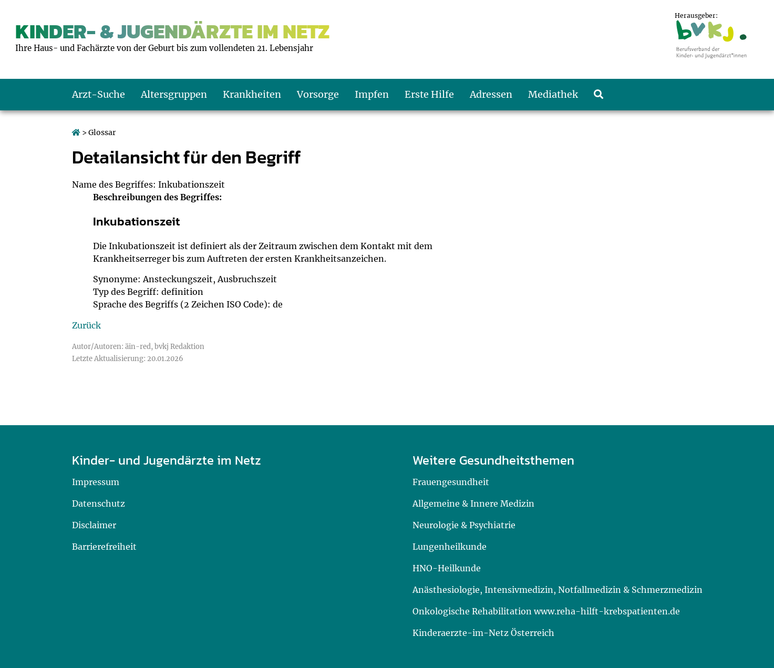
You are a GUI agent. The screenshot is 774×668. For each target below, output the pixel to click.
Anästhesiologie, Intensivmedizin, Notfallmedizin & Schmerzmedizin (557, 589)
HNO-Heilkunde (446, 568)
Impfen (372, 94)
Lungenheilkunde (449, 546)
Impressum (95, 482)
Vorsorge (318, 94)
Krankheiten (252, 94)
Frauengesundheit (450, 482)
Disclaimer (94, 525)
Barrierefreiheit (104, 546)
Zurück (86, 325)
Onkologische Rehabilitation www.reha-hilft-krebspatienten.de (546, 611)
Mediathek (553, 94)
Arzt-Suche (98, 94)
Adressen (491, 94)
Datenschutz (98, 503)
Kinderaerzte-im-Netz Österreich (483, 633)
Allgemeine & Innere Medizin (473, 503)
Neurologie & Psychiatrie (463, 525)
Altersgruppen (174, 94)
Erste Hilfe (429, 94)
